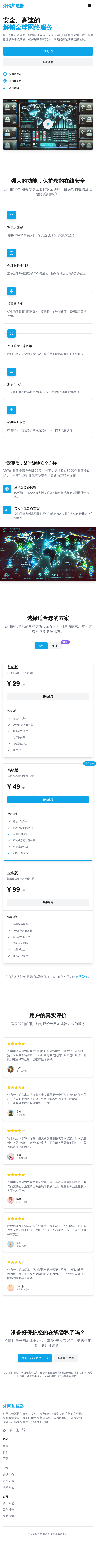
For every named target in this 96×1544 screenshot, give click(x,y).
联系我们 (82, 976)
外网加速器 (43, 1533)
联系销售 (48, 902)
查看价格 (48, 62)
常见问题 (8, 1481)
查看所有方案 (65, 1358)
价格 (5, 1452)
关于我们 (8, 1503)
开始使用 (48, 696)
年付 (56, 644)
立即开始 (48, 51)
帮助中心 (8, 1474)
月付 (41, 645)
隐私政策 (8, 1516)
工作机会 (8, 1509)
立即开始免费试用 (35, 1358)
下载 (5, 1458)
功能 (5, 1446)
